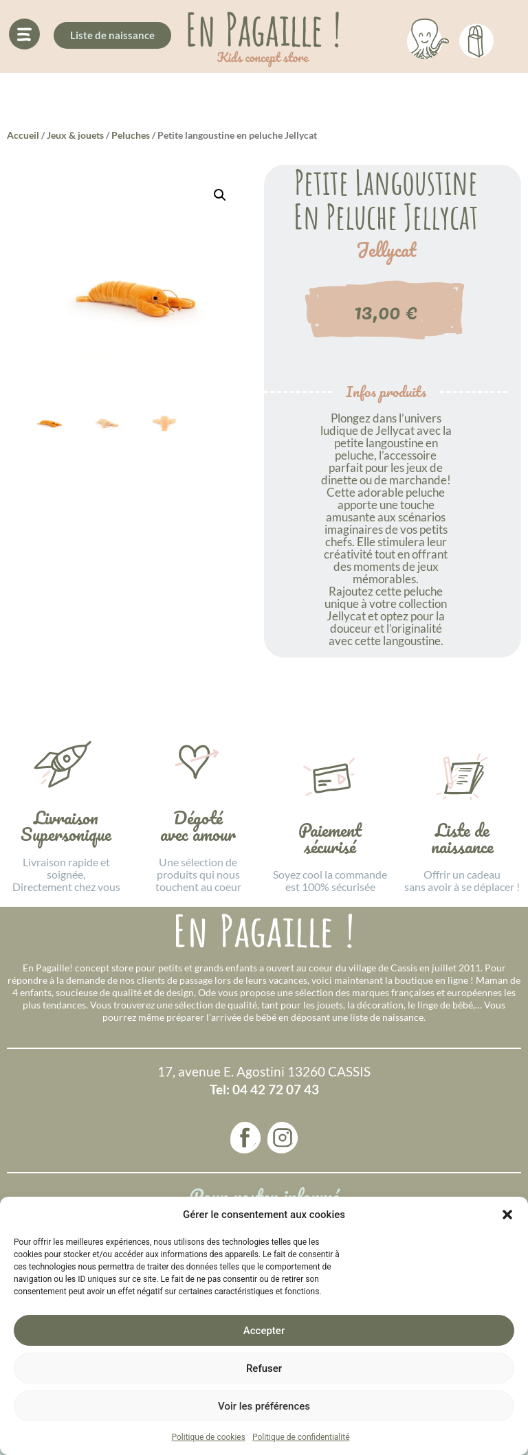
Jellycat (386, 250)
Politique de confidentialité (301, 1437)
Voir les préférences (264, 1406)
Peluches (130, 135)
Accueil (23, 135)
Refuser (264, 1368)
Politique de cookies (208, 1437)
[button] (507, 1214)
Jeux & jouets (75, 135)
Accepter (264, 1330)
